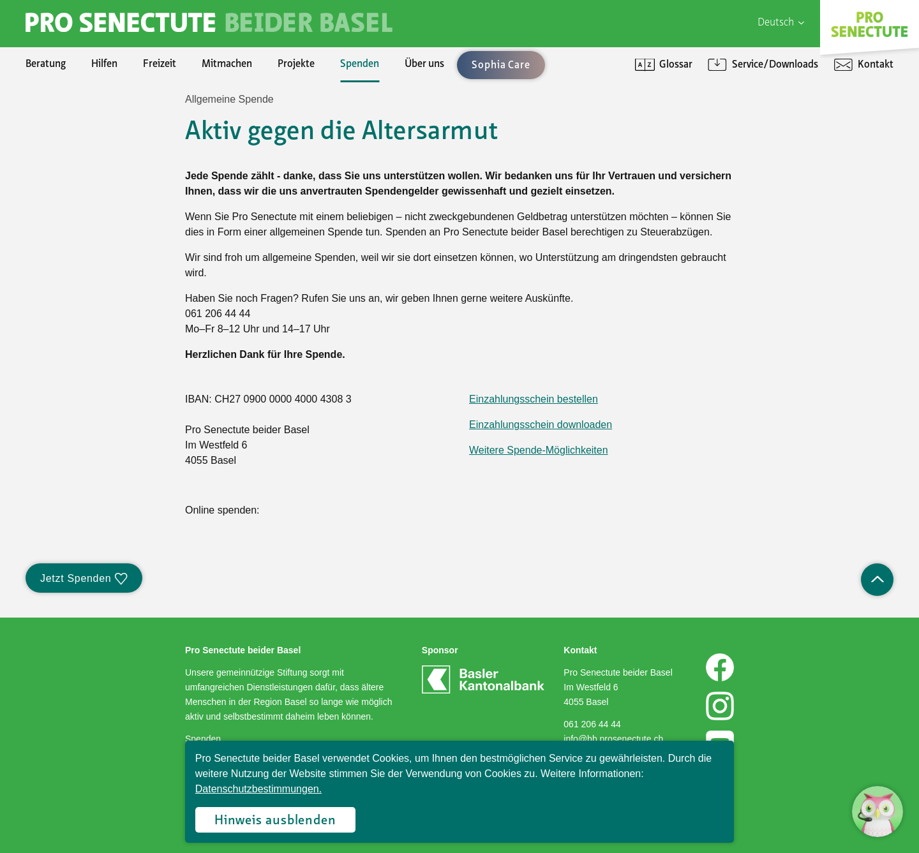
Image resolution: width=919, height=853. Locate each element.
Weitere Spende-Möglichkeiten (538, 450)
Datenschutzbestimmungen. (258, 788)
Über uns (424, 64)
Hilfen (104, 64)
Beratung (46, 64)
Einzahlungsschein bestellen (533, 399)
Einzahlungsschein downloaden (540, 424)
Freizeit (159, 64)
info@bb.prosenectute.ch (613, 739)
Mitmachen (227, 64)
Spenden (359, 64)
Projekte (296, 64)
